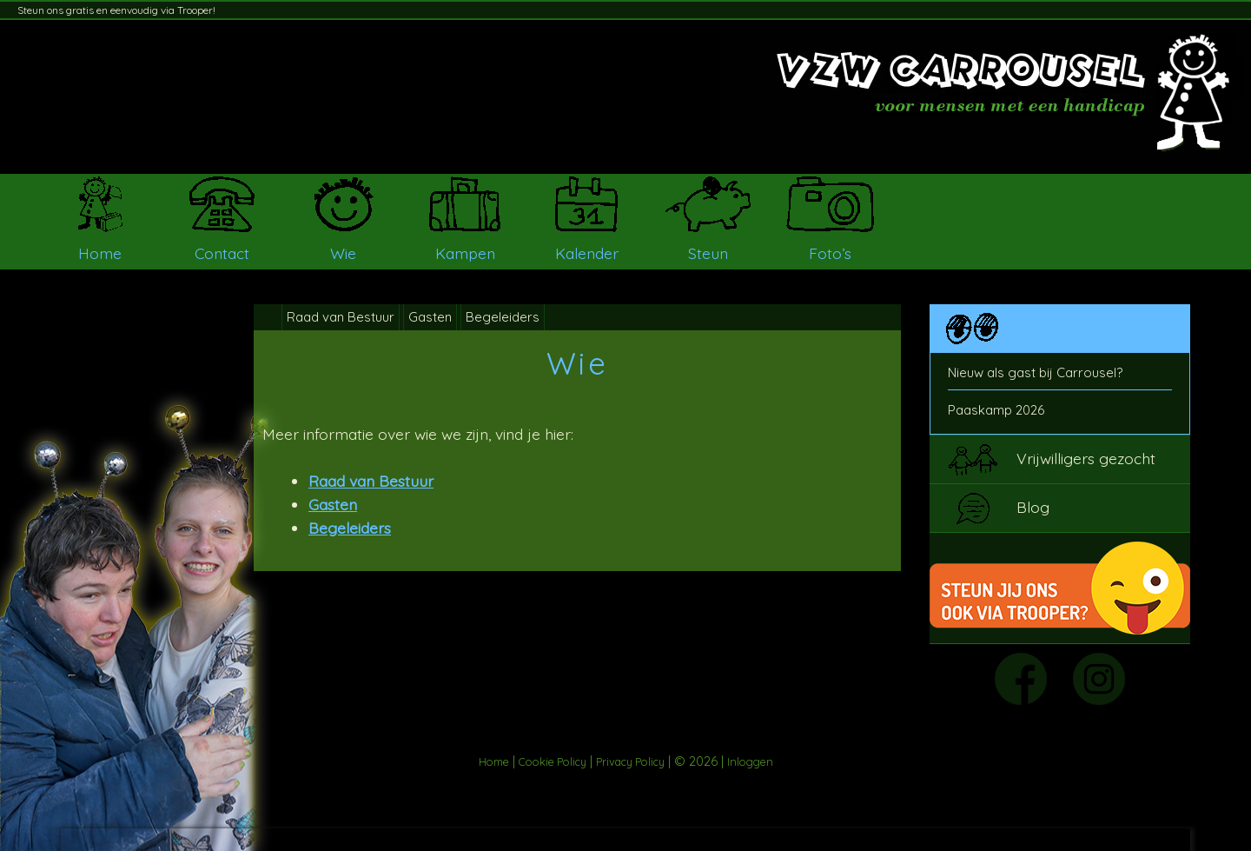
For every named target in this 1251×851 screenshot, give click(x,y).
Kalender (587, 253)
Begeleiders (502, 317)
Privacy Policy (630, 761)
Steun (708, 253)
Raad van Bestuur (340, 317)
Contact (222, 253)
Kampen (465, 253)
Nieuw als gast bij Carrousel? (1035, 372)
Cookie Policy (552, 761)
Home (100, 253)
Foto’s (830, 253)
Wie (343, 253)
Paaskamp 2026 (996, 410)
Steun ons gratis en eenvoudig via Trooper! (116, 10)
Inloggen (750, 761)
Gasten (430, 317)
